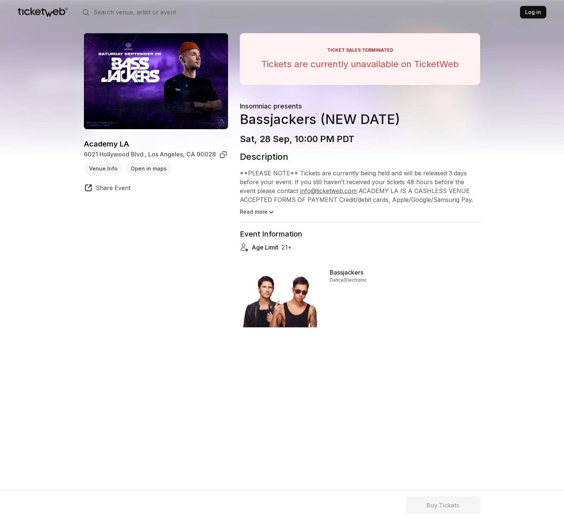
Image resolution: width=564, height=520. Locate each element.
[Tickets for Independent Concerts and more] (43, 12)
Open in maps (149, 168)
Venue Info (103, 168)
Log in (533, 12)
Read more (257, 212)
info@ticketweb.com (328, 190)
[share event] (107, 188)
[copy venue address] (223, 154)
